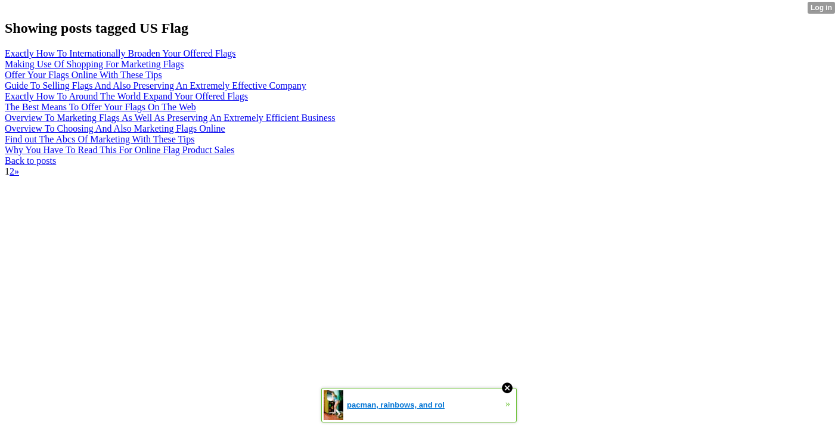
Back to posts (30, 161)
